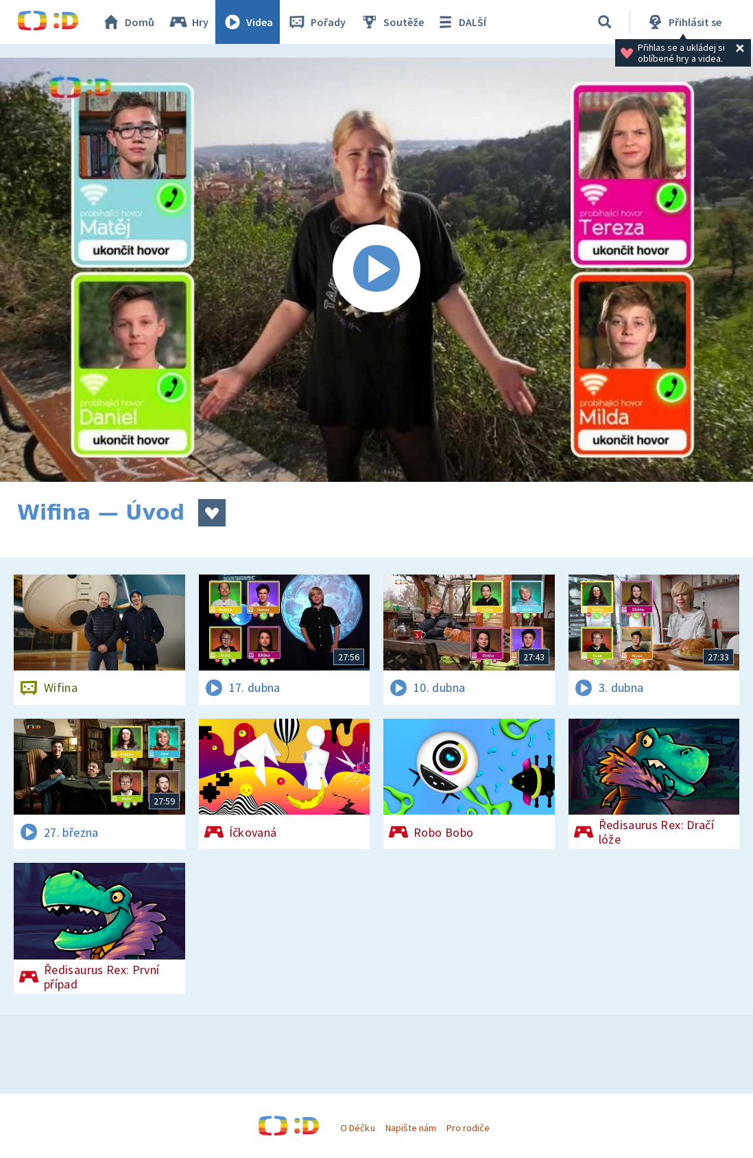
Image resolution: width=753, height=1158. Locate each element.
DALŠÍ (460, 22)
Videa (247, 22)
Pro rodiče (468, 1128)
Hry (188, 22)
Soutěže (391, 22)
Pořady (316, 22)
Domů (127, 22)
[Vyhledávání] (605, 22)
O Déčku (357, 1128)
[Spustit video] (376, 270)
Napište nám (410, 1128)
